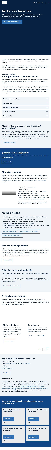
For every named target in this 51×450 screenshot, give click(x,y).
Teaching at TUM (7, 260)
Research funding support (9, 231)
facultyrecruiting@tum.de (8, 368)
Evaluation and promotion (9, 142)
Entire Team (6, 372)
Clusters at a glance (9, 341)
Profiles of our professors (35, 335)
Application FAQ (7, 161)
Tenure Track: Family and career (11, 285)
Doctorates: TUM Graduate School (28, 231)
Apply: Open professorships (11, 21)
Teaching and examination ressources (12, 235)
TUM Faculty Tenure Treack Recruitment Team (32, 199)
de (37, 2)
